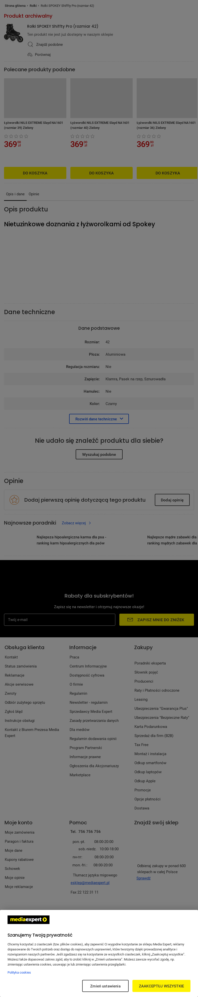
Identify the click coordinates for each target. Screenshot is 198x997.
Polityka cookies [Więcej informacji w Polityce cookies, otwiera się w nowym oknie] (19, 972)
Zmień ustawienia (105, 985)
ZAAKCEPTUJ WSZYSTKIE (161, 985)
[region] (99, 953)
